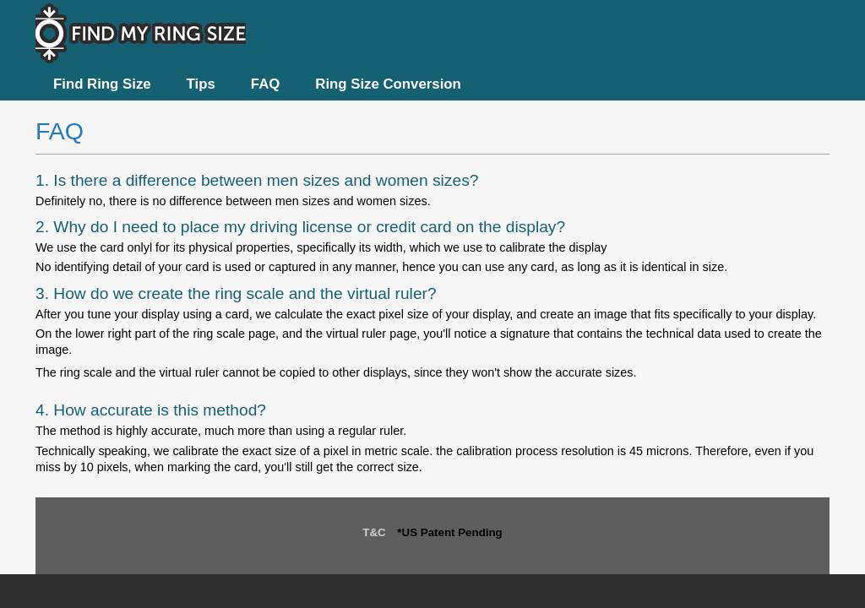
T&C (373, 532)
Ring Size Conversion (388, 84)
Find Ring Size (102, 84)
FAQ (265, 84)
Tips (201, 84)
